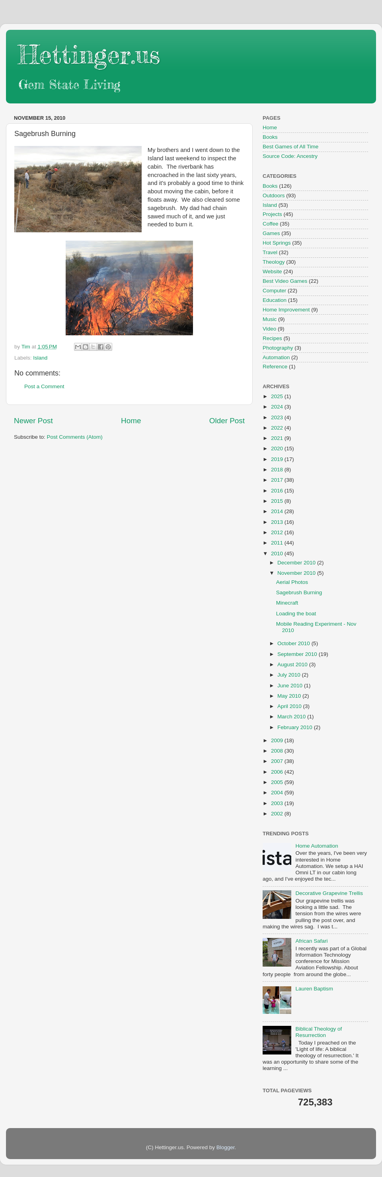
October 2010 (294, 643)
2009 (278, 740)
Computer (274, 291)
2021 (278, 438)
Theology (274, 262)
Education (274, 300)
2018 (278, 470)
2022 (278, 428)
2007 (278, 761)
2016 (278, 491)
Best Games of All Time (290, 147)
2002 (278, 814)
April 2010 (290, 706)
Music (270, 319)
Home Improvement (286, 310)
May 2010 (289, 696)
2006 (278, 772)
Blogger (225, 1147)
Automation (276, 357)
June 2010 (290, 686)
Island (40, 358)
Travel (270, 252)
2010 (278, 553)
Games (271, 233)
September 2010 (298, 654)
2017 (278, 480)
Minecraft (287, 603)
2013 (278, 522)
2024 (278, 407)
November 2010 (297, 573)
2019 (278, 459)
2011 (278, 543)
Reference (275, 367)
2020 (278, 448)
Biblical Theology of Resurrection (318, 1032)
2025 (278, 396)
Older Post (227, 420)
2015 (278, 501)
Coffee (271, 224)
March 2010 (292, 717)
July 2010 (289, 675)
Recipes (272, 338)
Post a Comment (44, 386)
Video (269, 329)
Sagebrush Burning (299, 592)
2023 (278, 417)
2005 (278, 782)
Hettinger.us (89, 54)
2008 (278, 751)
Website (272, 271)
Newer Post (33, 420)
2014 (278, 511)
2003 (278, 803)
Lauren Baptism (314, 989)
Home (131, 420)
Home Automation (316, 846)
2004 (278, 793)
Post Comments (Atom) (75, 437)
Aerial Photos (292, 582)
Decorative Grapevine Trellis (329, 893)
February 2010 (295, 727)
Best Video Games (285, 281)
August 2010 (293, 664)
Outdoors (274, 195)
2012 (278, 532)
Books (270, 137)
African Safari (311, 941)
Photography (278, 348)
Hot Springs (277, 243)
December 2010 (297, 563)
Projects (272, 214)
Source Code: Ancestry (290, 156)
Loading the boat (296, 614)
